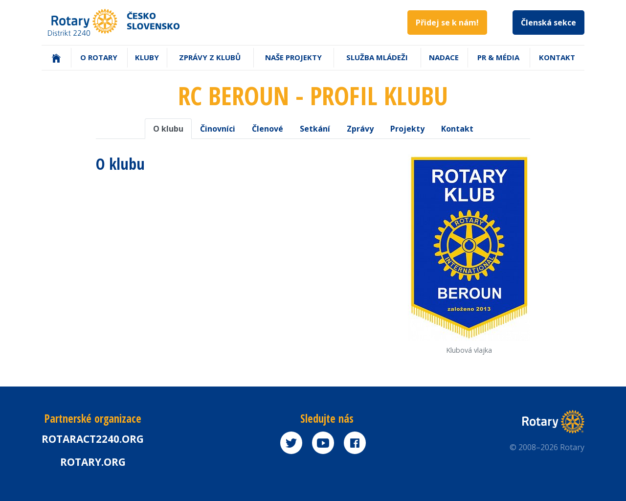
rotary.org (93, 462)
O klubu (168, 128)
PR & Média (498, 57)
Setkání (315, 128)
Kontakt (557, 57)
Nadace (444, 57)
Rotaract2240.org (93, 439)
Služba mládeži (377, 57)
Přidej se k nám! (447, 22)
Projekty (407, 128)
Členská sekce (548, 22)
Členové (267, 128)
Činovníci (217, 128)
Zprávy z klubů (210, 57)
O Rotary (98, 57)
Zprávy (360, 128)
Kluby (147, 57)
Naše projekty (293, 57)
